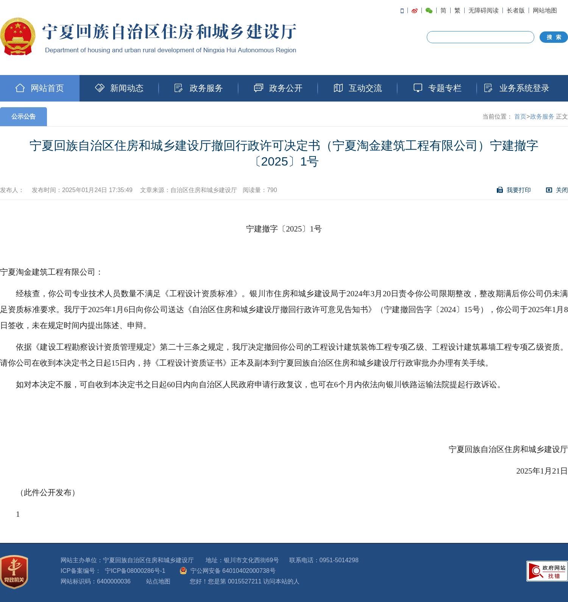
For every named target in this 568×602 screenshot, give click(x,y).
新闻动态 (119, 88)
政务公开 (278, 88)
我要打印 (514, 190)
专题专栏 (437, 88)
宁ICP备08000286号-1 (135, 571)
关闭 (557, 190)
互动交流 (358, 88)
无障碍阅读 (483, 10)
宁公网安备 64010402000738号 (233, 571)
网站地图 (545, 10)
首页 (520, 116)
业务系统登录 (516, 88)
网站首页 (40, 88)
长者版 (516, 10)
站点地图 (158, 581)
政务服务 (199, 88)
